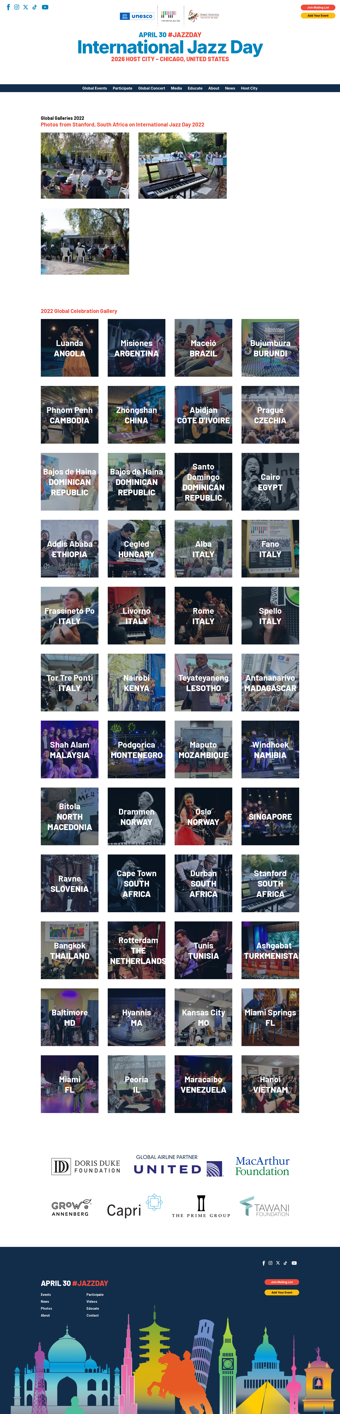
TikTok (35, 7)
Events (46, 1295)
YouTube (45, 7)
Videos (91, 1301)
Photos (46, 1308)
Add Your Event (318, 15)
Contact (92, 1315)
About (213, 88)
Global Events (94, 88)
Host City (249, 88)
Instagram (17, 7)
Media (176, 88)
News (230, 88)
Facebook (8, 7)
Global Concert (151, 88)
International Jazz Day (170, 47)
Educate (195, 88)
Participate (122, 88)
